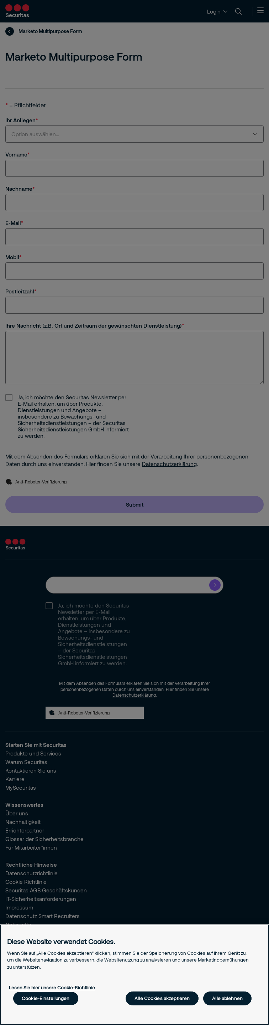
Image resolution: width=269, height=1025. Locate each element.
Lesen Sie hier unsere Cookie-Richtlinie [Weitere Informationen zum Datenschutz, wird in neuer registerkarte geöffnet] (52, 987)
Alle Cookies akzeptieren (162, 998)
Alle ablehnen (227, 998)
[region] (134, 974)
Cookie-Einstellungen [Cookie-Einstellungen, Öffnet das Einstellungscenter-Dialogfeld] (46, 998)
